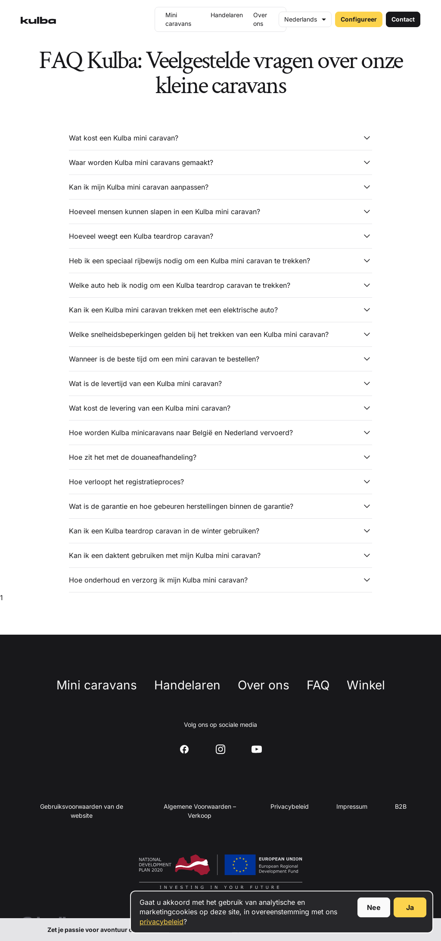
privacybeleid (161, 921)
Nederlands (300, 19)
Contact (403, 19)
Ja (410, 907)
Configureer (359, 19)
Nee (374, 907)
